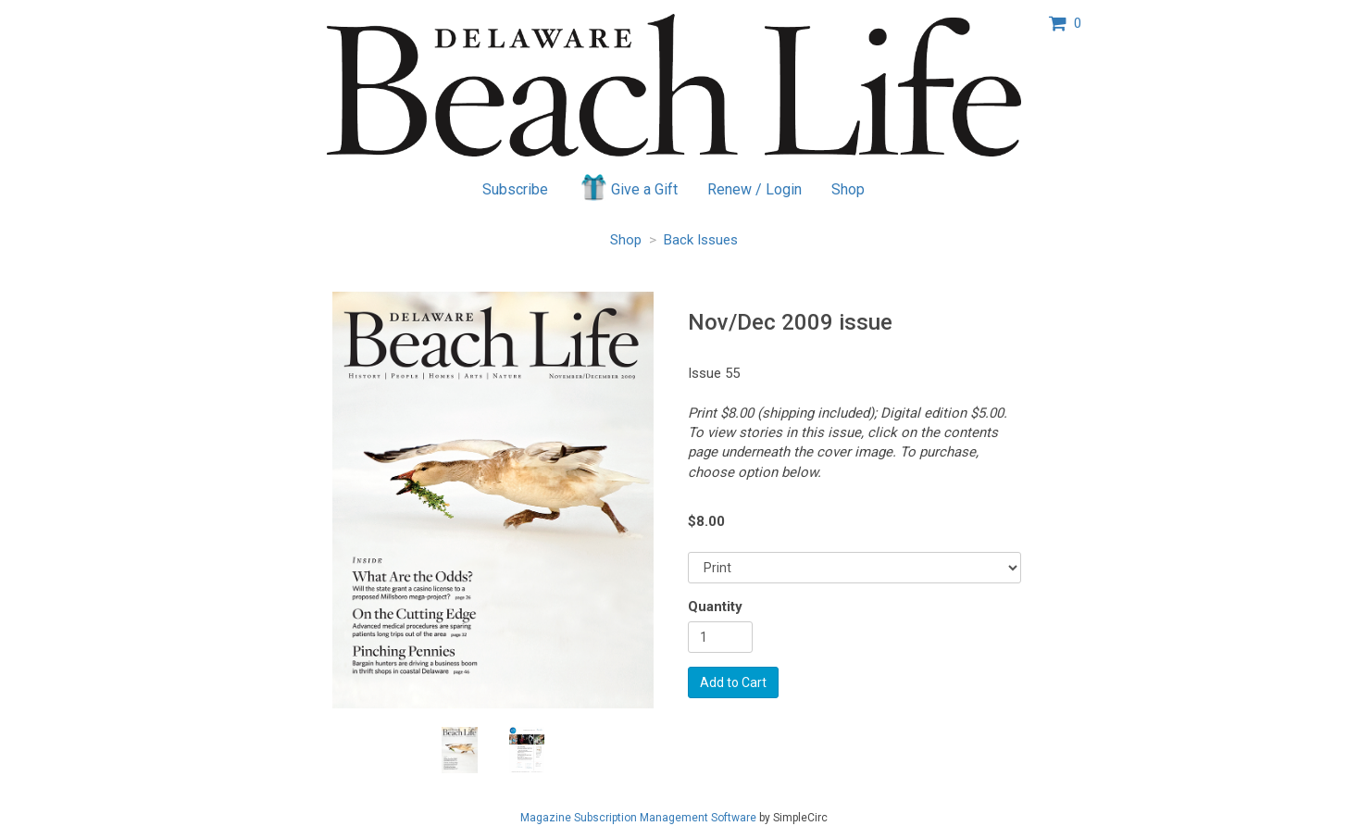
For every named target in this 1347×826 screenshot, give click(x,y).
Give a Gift (628, 187)
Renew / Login (754, 189)
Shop (848, 189)
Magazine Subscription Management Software (638, 817)
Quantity (715, 606)
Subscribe (515, 189)
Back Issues (701, 240)
